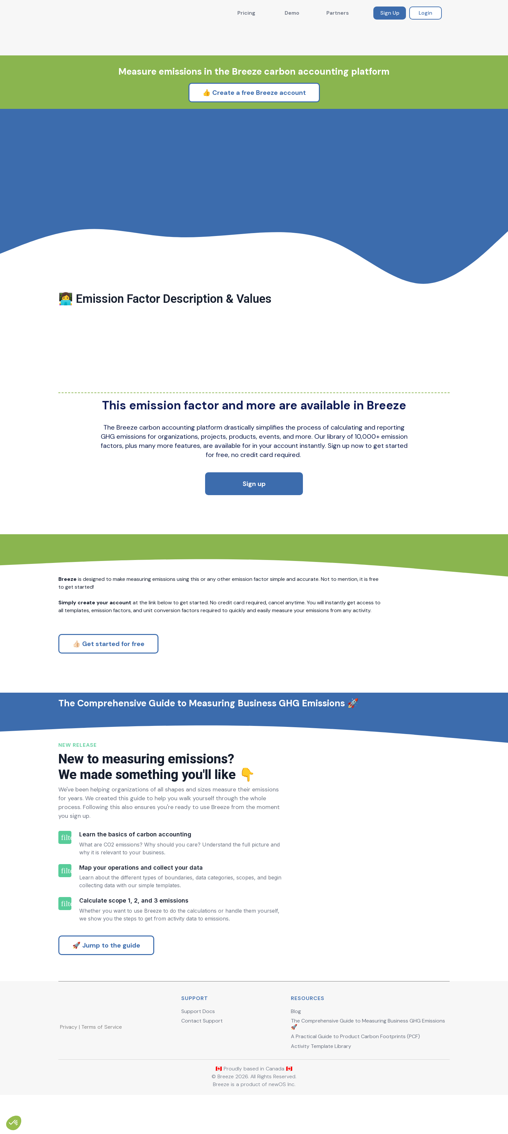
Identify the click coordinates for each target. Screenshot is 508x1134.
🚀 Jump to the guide (106, 982)
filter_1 (65, 874)
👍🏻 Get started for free (108, 648)
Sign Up (389, 12)
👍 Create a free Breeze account (254, 60)
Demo (292, 12)
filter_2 (65, 907)
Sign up (254, 474)
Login (425, 12)
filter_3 (65, 941)
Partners (337, 12)
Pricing (246, 12)
